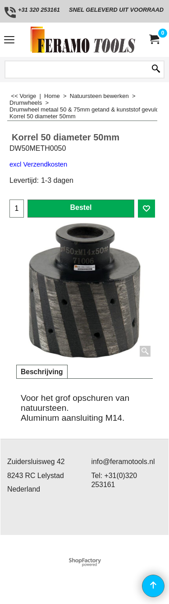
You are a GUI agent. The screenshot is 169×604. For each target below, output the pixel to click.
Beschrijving (42, 372)
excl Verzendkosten (38, 164)
